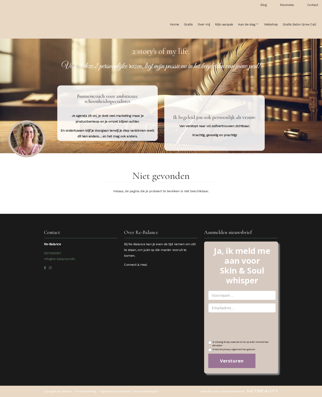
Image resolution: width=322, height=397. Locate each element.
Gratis (188, 24)
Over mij (204, 24)
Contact (312, 5)
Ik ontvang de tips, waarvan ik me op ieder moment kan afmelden (238, 343)
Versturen (232, 361)
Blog (263, 5)
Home (174, 24)
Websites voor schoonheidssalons (239, 391)
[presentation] (239, 329)
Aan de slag (248, 24)
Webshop (271, 24)
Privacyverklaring (85, 391)
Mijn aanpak (224, 24)
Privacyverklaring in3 (146, 391)
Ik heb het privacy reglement (231, 350)
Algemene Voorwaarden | (116, 391)
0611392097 (52, 253)
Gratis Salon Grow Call (299, 24)
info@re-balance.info (59, 259)
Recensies (287, 5)
